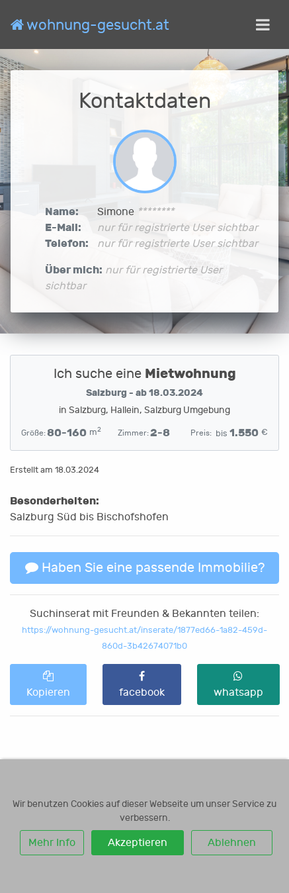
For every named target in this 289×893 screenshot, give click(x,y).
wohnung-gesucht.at (90, 25)
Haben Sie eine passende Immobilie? (145, 567)
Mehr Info (51, 843)
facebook (142, 684)
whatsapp (238, 684)
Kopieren (48, 684)
